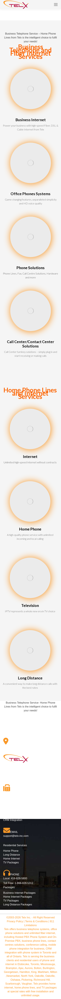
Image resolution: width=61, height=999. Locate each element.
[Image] (30, 89)
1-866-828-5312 (24, 883)
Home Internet (11, 858)
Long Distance (11, 854)
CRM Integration (12, 820)
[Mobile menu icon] (56, 4)
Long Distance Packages (17, 904)
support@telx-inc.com (15, 836)
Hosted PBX (10, 812)
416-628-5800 (19, 878)
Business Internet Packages (19, 892)
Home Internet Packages (17, 896)
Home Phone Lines (30, 390)
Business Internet (13, 816)
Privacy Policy (15, 921)
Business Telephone (26, 48)
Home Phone (10, 850)
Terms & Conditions (36, 921)
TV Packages (11, 862)
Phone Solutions (12, 808)
